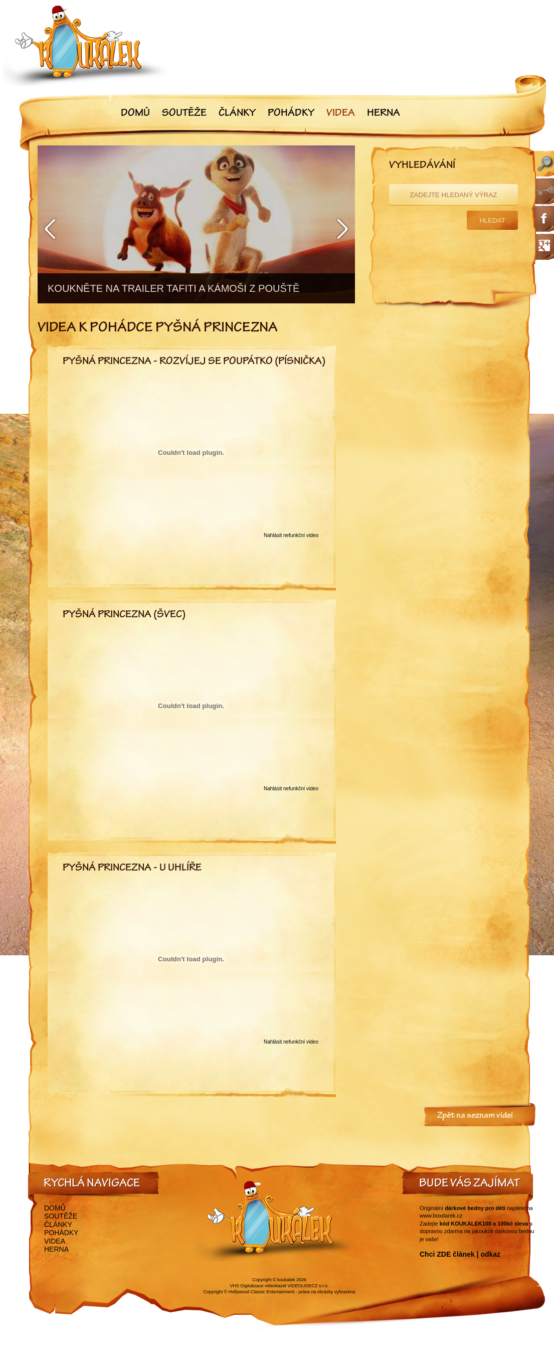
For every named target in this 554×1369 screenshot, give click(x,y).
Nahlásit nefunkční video (291, 535)
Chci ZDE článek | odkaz (460, 1254)
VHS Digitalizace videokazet (258, 1285)
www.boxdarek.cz (441, 1216)
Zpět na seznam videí (475, 1116)
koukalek (286, 1279)
